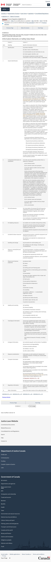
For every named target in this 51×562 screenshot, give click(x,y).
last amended (30, 22)
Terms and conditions (38, 554)
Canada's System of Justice (8, 464)
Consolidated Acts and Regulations (10, 431)
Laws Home (24, 13)
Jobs (2, 491)
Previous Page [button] (10, 28)
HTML (12, 21)
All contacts (4, 480)
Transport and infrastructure (8, 527)
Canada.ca (4, 13)
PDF (41, 21)
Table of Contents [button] (25, 28)
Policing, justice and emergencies (9, 523)
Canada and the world (7, 530)
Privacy (4, 556)
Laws (2, 467)
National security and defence (9, 517)
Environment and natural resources (10, 514)
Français (48, 1)
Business (3, 500)
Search (3, 434)
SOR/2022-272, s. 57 (17, 394)
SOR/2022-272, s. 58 (27, 394)
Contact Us (4, 441)
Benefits (3, 504)
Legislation (31, 13)
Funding (3, 461)
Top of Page (5, 558)
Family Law (4, 454)
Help (2, 438)
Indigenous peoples (6, 540)
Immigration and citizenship (8, 494)
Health (2, 507)
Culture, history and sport (8, 520)
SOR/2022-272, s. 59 (38, 394)
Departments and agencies (8, 483)
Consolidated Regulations (42, 13)
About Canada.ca (26, 554)
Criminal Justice (5, 458)
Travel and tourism (6, 497)
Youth (2, 546)
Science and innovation (7, 536)
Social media (4, 554)
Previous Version (6, 397)
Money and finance (6, 533)
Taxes (2, 510)
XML (33, 21)
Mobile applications (15, 554)
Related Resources (6, 428)
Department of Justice (13, 13)
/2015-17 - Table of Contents (10, 16)
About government (6, 487)
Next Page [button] (40, 28)
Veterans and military (6, 543)
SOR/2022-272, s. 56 (7, 394)
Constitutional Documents (8, 424)
